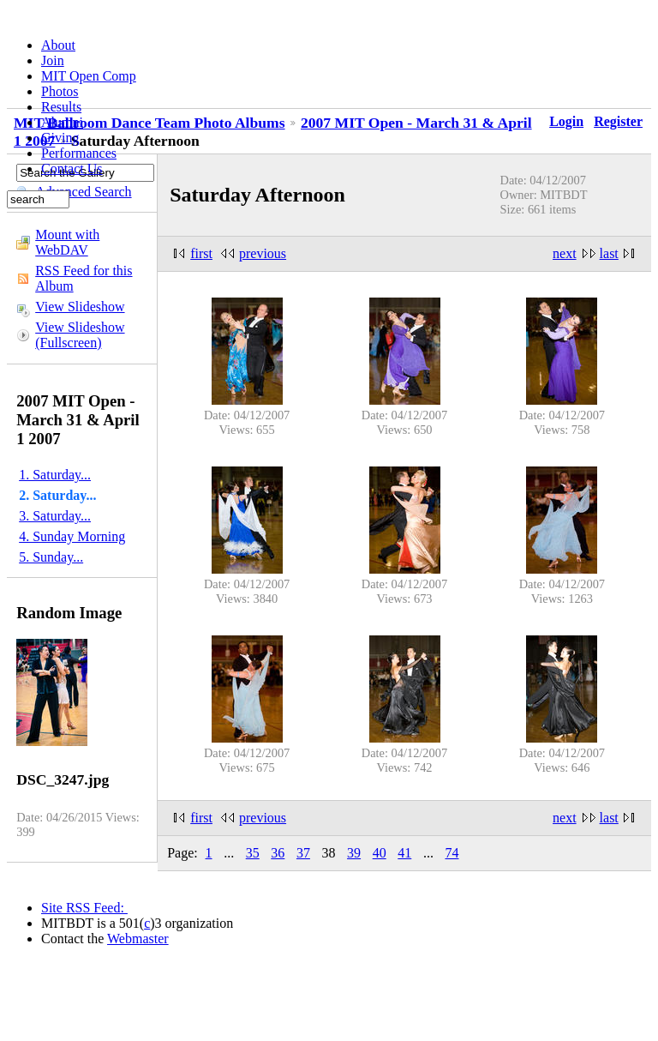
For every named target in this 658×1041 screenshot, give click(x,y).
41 (404, 852)
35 (253, 852)
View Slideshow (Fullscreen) (79, 335)
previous (262, 253)
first (201, 253)
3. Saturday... (55, 515)
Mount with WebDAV (67, 242)
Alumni (62, 122)
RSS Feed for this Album (83, 278)
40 (379, 852)
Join (52, 60)
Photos (60, 91)
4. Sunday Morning (72, 536)
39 (354, 852)
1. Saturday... (55, 474)
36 (277, 852)
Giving (60, 137)
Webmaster (138, 938)
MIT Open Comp (88, 76)
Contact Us (72, 168)
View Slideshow (79, 306)
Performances (79, 153)
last (609, 253)
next (565, 253)
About (58, 45)
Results (61, 106)
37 (303, 852)
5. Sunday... (51, 557)
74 (451, 852)
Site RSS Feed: (84, 907)
